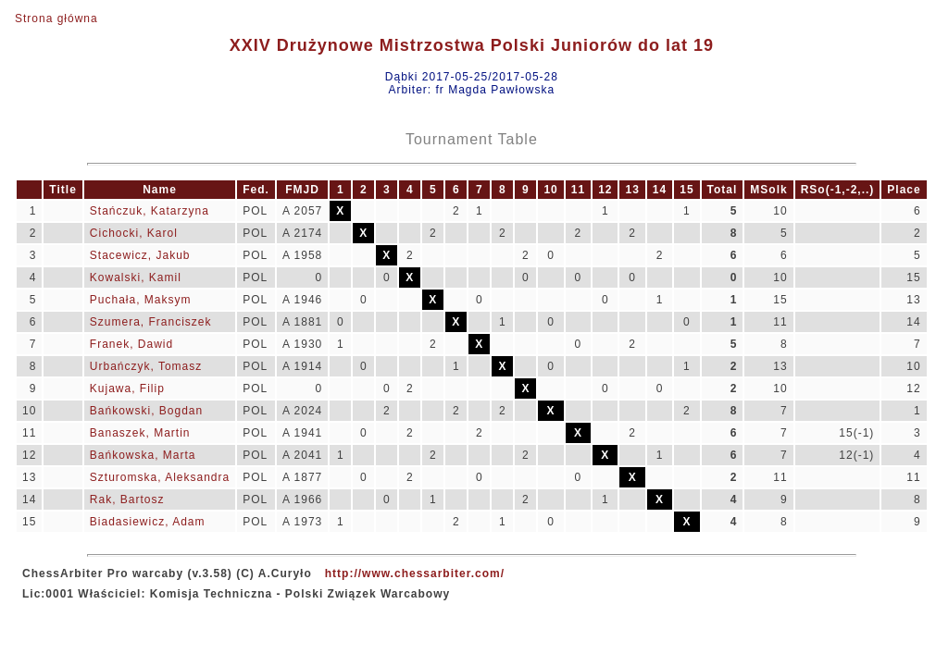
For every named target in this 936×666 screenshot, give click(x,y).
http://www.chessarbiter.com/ (415, 573)
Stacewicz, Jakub (140, 255)
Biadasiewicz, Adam (148, 521)
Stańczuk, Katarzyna (149, 210)
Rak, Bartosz (127, 499)
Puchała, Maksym (141, 299)
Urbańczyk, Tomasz (146, 366)
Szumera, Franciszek (151, 321)
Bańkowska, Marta (143, 455)
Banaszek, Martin (140, 432)
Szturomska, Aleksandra (160, 477)
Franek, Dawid (131, 344)
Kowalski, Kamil (135, 277)
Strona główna (56, 18)
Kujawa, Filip (127, 388)
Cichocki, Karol (134, 233)
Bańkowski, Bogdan (146, 410)
